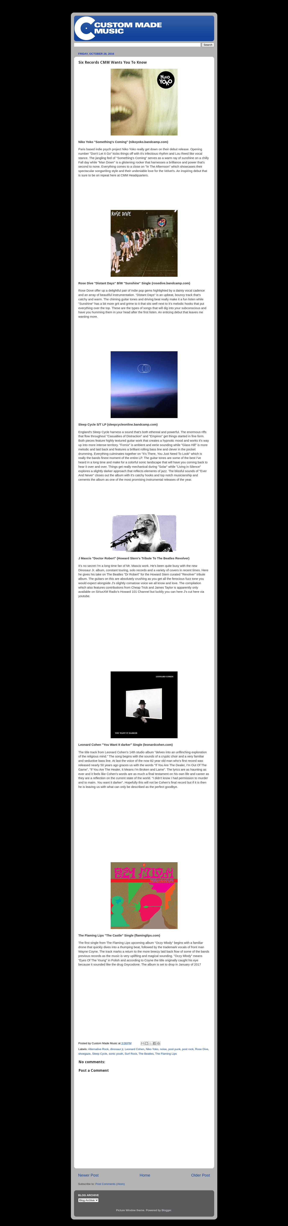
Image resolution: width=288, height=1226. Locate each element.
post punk (174, 1049)
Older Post (200, 1175)
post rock (188, 1049)
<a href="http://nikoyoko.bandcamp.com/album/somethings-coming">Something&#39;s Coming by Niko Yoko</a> (144, 193)
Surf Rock (131, 1053)
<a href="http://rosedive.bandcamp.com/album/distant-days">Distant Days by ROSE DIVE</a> (144, 334)
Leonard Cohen (134, 1049)
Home (145, 1175)
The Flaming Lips (166, 1053)
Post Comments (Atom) (110, 1184)
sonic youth (116, 1053)
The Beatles (146, 1053)
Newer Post (88, 1175)
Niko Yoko (152, 1049)
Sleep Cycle (99, 1053)
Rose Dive (201, 1049)
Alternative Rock (98, 1049)
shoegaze (84, 1053)
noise (163, 1049)
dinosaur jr (116, 1049)
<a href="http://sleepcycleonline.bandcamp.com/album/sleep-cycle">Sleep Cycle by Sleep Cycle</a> (144, 497)
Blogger (166, 1210)
